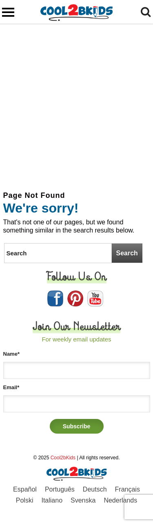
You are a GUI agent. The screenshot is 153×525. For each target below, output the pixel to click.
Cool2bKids (63, 458)
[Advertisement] (76, 104)
